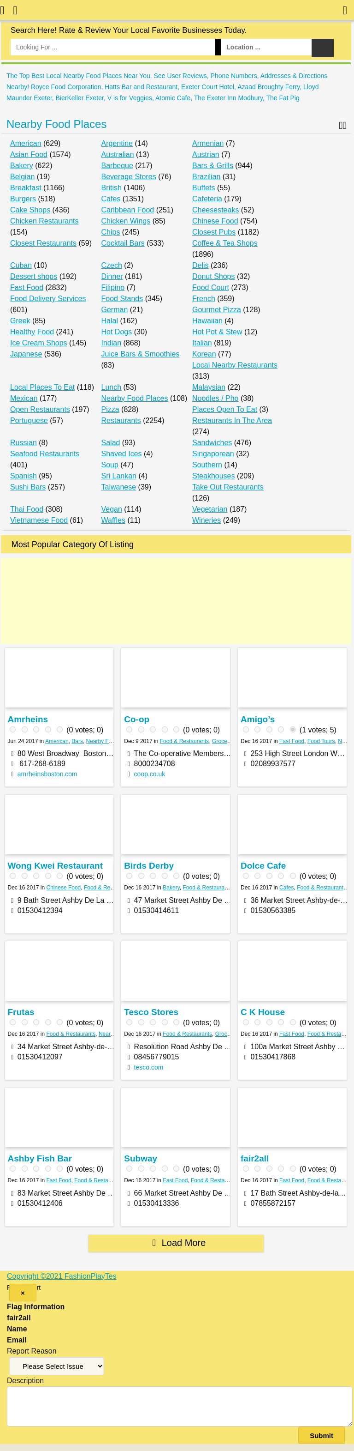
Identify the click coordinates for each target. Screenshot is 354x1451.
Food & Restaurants (184, 741)
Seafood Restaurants (44, 454)
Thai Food (26, 509)
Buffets (203, 188)
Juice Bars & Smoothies (140, 354)
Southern (207, 465)
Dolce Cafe (263, 866)
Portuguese (29, 420)
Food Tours (321, 741)
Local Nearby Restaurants (234, 365)
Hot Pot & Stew (217, 332)
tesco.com (149, 1067)
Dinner (112, 276)
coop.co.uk (149, 774)
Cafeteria (207, 199)
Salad (110, 443)
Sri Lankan (119, 476)
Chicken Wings (126, 221)
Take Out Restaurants (228, 487)
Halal (109, 321)
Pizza (110, 409)
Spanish (23, 476)
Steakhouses (213, 476)
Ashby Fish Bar (39, 1158)
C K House (263, 1012)
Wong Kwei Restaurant (55, 866)
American (25, 143)
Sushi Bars (28, 487)
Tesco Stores (151, 1012)
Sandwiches (212, 443)
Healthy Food (32, 332)
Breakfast (25, 188)
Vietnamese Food (39, 520)
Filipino (113, 287)
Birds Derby (149, 866)
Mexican (24, 398)
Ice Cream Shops (38, 343)
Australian (117, 154)
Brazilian (206, 177)
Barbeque (117, 165)
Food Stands (122, 298)
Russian (23, 443)
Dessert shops (33, 276)
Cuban (21, 265)
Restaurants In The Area (232, 420)
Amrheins (27, 719)
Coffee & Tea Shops (225, 243)
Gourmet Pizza (216, 310)
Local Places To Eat (42, 387)
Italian (202, 343)
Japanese (26, 354)
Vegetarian (210, 509)
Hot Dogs (116, 332)
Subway (140, 1158)
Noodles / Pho (215, 398)
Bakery (21, 165)
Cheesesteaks (215, 210)
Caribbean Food (127, 210)
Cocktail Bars (123, 243)
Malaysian (208, 387)
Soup (109, 465)
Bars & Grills (212, 165)
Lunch (111, 387)
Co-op (136, 719)
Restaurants (121, 420)
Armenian (208, 143)
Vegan (111, 509)
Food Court (210, 287)
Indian (111, 343)
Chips (110, 232)
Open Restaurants (40, 409)
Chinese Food (215, 221)
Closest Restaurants (43, 243)
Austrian (205, 154)
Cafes (111, 199)
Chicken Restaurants (44, 221)
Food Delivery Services (48, 298)
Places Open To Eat (224, 409)
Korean (204, 354)
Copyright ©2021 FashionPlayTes (62, 1276)
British (111, 188)
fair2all (255, 1158)
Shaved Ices (121, 454)
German (114, 310)
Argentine (117, 143)
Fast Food (26, 287)
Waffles (113, 520)
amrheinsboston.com (47, 774)
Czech (111, 265)
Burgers (23, 199)
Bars (77, 741)
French (203, 298)
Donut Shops (213, 276)
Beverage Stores (128, 177)
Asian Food (28, 154)
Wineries (206, 520)
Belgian (22, 177)
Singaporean (213, 454)
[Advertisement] (176, 601)
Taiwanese (118, 487)
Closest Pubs (214, 232)
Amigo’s (258, 719)
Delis (200, 265)
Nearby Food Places (56, 124)
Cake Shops (30, 210)
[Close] (22, 1292)
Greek (20, 321)
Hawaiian (207, 321)
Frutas (20, 1012)
